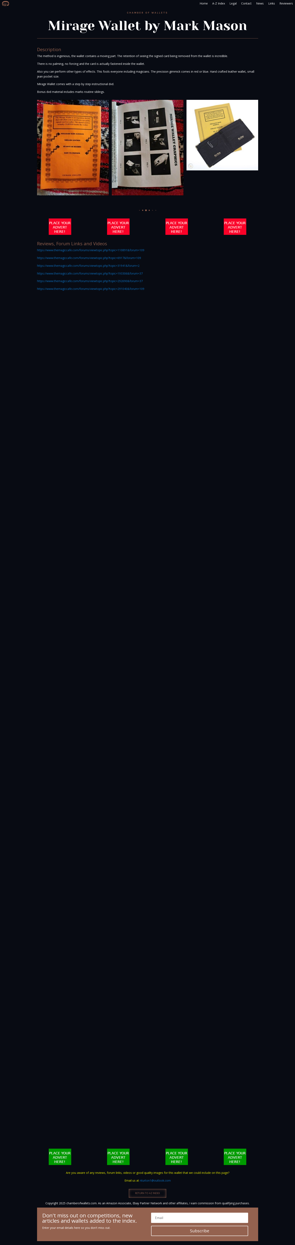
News (260, 3)
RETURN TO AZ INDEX (147, 1193)
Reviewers (286, 3)
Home (204, 3)
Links (271, 3)
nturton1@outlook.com (155, 1180)
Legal (233, 3)
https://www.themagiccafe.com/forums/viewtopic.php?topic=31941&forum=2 (88, 266)
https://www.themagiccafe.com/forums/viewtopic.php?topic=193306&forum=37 (90, 273)
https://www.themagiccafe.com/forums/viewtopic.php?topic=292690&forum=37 (90, 281)
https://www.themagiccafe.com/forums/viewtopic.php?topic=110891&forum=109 (90, 250)
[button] (139, 210)
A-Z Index (218, 3)
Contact (246, 3)
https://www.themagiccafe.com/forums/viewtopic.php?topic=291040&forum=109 (90, 289)
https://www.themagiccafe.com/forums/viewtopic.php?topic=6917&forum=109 (89, 258)
